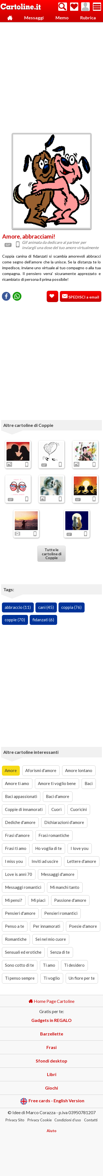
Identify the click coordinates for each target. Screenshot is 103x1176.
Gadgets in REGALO (51, 1020)
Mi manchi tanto (64, 887)
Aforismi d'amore (40, 770)
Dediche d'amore (20, 822)
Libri (51, 1074)
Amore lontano (78, 770)
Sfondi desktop (51, 1060)
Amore (11, 770)
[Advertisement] (51, 76)
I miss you (14, 861)
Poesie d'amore (83, 926)
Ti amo (49, 965)
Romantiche (16, 939)
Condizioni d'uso (67, 1120)
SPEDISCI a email (83, 297)
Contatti (91, 1120)
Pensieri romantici (60, 913)
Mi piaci (38, 900)
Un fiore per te (82, 978)
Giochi (51, 1087)
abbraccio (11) (18, 607)
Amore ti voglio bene (57, 783)
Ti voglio (51, 978)
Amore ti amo (17, 783)
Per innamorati (46, 926)
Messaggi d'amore (57, 874)
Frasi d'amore (17, 835)
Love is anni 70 (18, 874)
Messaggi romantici (23, 887)
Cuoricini (78, 809)
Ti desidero (74, 965)
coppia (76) (71, 607)
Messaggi (34, 17)
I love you (79, 848)
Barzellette (51, 1033)
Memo (62, 17)
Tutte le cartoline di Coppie (51, 553)
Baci (89, 783)
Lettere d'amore (81, 861)
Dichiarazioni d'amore (64, 822)
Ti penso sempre (20, 978)
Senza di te (60, 952)
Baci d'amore (57, 796)
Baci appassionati (21, 796)
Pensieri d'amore (20, 913)
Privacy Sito (14, 1120)
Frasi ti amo (15, 848)
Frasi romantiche (53, 835)
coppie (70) (15, 619)
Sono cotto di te (19, 965)
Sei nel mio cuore (50, 939)
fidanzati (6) (43, 619)
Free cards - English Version (52, 1101)
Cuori (56, 809)
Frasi (51, 1047)
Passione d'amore (70, 900)
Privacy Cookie (39, 1120)
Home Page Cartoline (51, 1001)
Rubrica (88, 17)
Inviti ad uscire (45, 861)
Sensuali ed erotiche (23, 952)
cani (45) (46, 607)
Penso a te (14, 926)
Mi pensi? (13, 900)
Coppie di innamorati (24, 809)
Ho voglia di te (48, 848)
